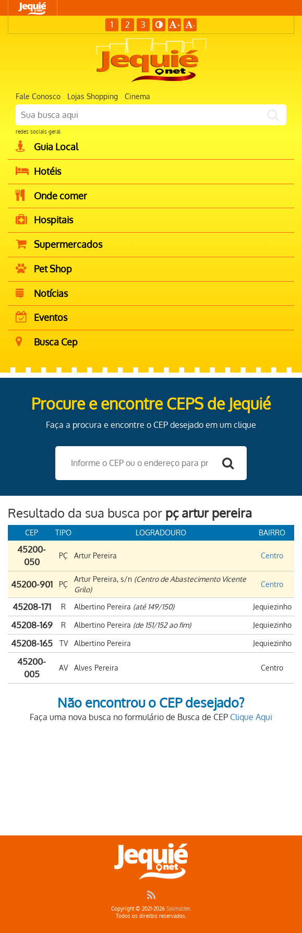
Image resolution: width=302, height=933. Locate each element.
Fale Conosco (38, 96)
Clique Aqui (251, 717)
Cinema (137, 96)
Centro (272, 555)
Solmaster (178, 908)
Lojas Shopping (92, 96)
